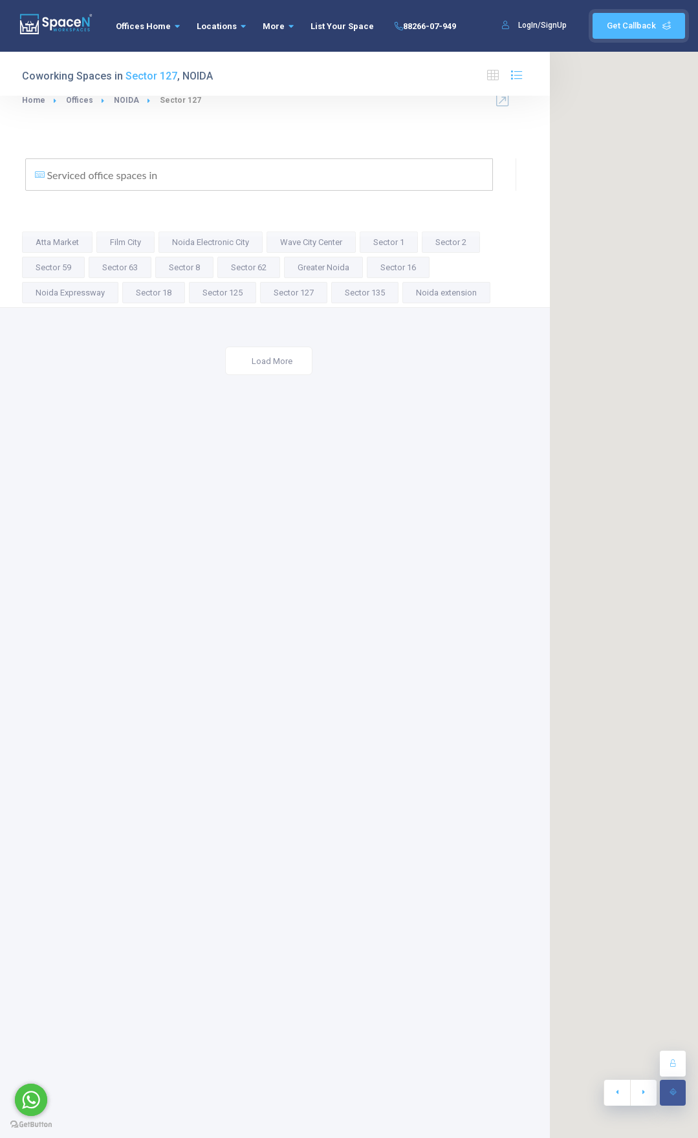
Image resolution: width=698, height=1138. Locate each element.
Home (33, 100)
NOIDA (126, 100)
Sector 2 (450, 242)
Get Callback (639, 25)
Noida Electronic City (210, 242)
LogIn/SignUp (542, 25)
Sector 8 (184, 267)
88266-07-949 (423, 26)
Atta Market (57, 242)
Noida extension (446, 292)
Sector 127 (294, 292)
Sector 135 (365, 292)
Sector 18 (153, 292)
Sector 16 (398, 267)
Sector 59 (53, 267)
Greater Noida (323, 267)
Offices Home (148, 26)
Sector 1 (388, 242)
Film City (125, 242)
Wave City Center (311, 242)
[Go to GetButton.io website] (31, 1125)
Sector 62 (249, 267)
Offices (79, 100)
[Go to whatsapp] (31, 1100)
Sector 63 (120, 267)
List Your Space (342, 26)
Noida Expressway (70, 292)
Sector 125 (222, 292)
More (278, 26)
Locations (221, 26)
